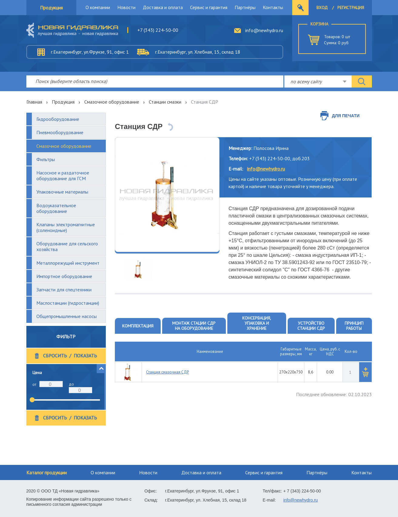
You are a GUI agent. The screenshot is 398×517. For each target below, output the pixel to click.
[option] (167, 194)
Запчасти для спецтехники (64, 290)
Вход (322, 7)
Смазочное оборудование (111, 102)
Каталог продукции (46, 472)
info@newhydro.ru (264, 30)
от (34, 384)
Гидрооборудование (57, 119)
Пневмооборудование (59, 132)
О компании (97, 7)
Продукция (51, 8)
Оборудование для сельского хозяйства (67, 246)
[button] (101, 368)
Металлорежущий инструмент (67, 263)
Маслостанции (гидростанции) (67, 303)
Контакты (273, 7)
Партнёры (245, 7)
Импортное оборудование (64, 276)
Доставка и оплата (163, 7)
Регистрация (350, 7)
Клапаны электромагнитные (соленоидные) (65, 227)
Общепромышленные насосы (66, 316)
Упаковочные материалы (62, 192)
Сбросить (55, 356)
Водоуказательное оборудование (56, 208)
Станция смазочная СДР (167, 372)
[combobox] (318, 81)
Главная (34, 102)
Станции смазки (165, 102)
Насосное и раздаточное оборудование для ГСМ (62, 175)
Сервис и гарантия (208, 7)
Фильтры (45, 159)
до (71, 384)
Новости (126, 7)
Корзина (319, 24)
